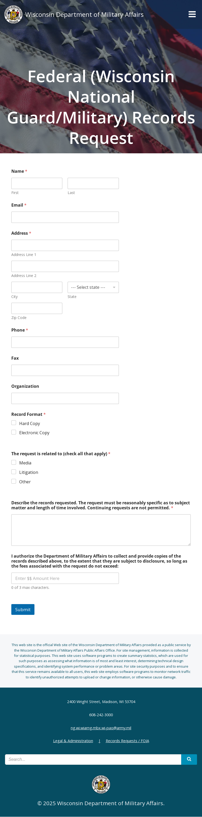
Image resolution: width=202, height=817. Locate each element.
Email (19, 205)
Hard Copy (29, 424)
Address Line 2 (24, 276)
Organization (25, 386)
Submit (23, 610)
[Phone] (65, 342)
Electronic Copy (34, 433)
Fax (15, 358)
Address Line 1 (24, 255)
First (15, 193)
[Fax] (65, 370)
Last (71, 193)
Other (25, 482)
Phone (20, 330)
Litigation (28, 472)
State (72, 297)
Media (25, 463)
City (15, 297)
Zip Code (19, 318)
